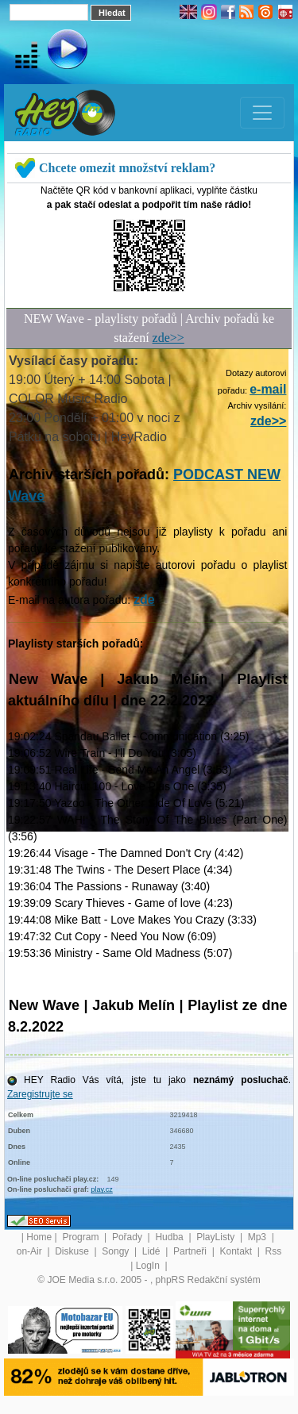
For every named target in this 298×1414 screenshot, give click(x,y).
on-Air (31, 1251)
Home (39, 1237)
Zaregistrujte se (40, 1094)
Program (81, 1237)
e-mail (268, 389)
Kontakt (236, 1251)
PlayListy (216, 1237)
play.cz (102, 1189)
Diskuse (73, 1251)
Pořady (128, 1237)
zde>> (168, 337)
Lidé (152, 1251)
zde (144, 599)
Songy (116, 1251)
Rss (273, 1251)
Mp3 (258, 1237)
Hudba (170, 1237)
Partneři (191, 1251)
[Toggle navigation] (262, 113)
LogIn (149, 1265)
